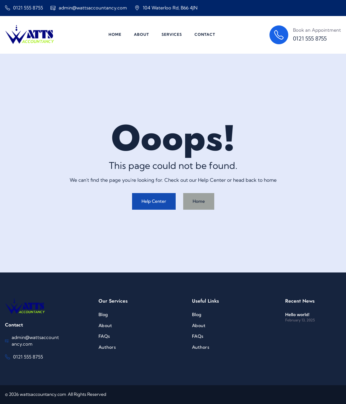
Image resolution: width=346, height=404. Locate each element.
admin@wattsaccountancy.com (93, 8)
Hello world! (297, 314)
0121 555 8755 (28, 8)
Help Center (153, 201)
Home (199, 201)
